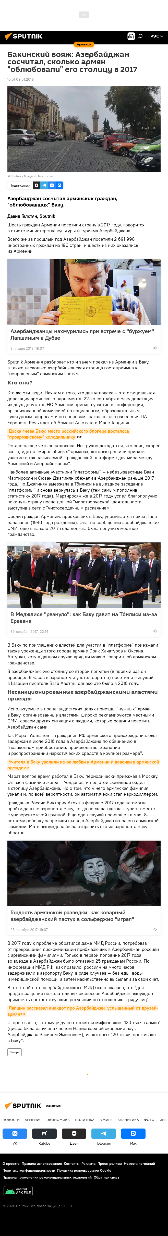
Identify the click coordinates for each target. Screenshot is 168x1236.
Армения (33, 1119)
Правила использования (42, 1163)
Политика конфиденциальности (29, 1170)
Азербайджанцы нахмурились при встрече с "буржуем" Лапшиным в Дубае (82, 334)
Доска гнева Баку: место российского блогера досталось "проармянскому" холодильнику (68, 434)
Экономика (58, 1119)
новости (11, 1119)
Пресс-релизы (110, 1163)
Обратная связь (106, 1177)
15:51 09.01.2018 (20, 79)
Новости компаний (139, 1163)
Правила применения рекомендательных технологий (47, 1177)
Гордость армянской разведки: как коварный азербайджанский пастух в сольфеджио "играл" (72, 915)
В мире (14, 1052)
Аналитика (128, 1119)
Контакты (71, 1163)
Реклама (88, 1163)
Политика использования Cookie (84, 1170)
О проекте (11, 1163)
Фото (149, 1119)
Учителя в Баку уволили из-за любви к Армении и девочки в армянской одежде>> (83, 765)
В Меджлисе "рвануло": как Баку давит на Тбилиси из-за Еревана (83, 617)
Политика (84, 1119)
